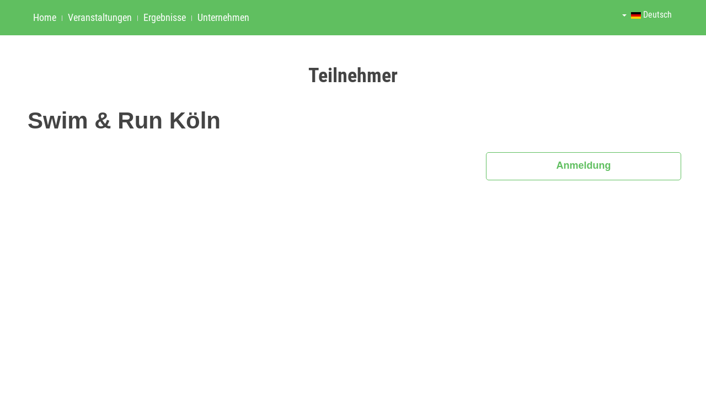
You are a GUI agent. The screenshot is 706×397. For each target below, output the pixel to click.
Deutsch (647, 14)
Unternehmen (223, 17)
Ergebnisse (164, 17)
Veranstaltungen (100, 17)
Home (44, 17)
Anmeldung (584, 165)
